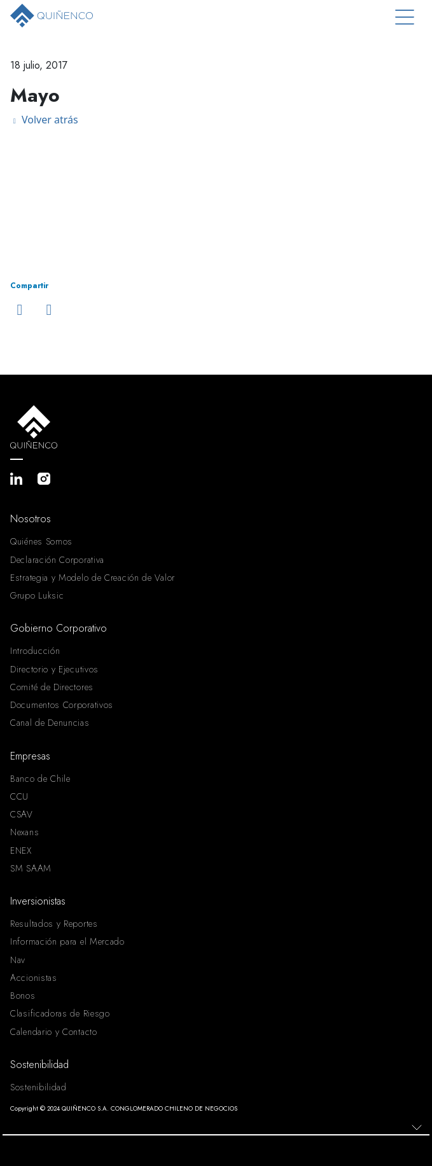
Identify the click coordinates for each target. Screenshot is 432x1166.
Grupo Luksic (37, 595)
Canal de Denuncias (50, 722)
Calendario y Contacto (53, 1031)
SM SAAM (31, 868)
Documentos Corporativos (61, 704)
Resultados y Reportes (54, 923)
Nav (17, 960)
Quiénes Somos (41, 541)
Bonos (23, 995)
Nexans (24, 832)
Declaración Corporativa (57, 559)
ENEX (21, 850)
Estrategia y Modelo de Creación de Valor (92, 577)
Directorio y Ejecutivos (54, 669)
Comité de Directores (52, 687)
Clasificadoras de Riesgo (60, 1013)
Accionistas (33, 977)
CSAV (21, 814)
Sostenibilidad (38, 1087)
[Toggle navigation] (404, 17)
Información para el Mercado (67, 941)
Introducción (35, 650)
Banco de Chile (40, 778)
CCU (19, 796)
